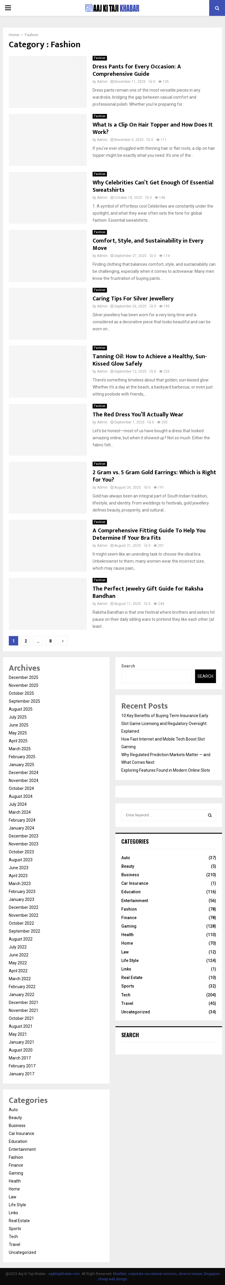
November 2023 (23, 844)
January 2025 (21, 764)
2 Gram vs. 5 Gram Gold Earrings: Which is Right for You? (154, 476)
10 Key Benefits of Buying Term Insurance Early (164, 715)
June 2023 (18, 867)
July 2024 (18, 804)
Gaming (16, 1173)
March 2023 (20, 883)
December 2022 (23, 907)
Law (12, 1197)
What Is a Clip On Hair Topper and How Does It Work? (153, 128)
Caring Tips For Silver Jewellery (133, 299)
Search (128, 666)
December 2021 (23, 1002)
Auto (13, 1109)
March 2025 (20, 748)
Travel (14, 1244)
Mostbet (119, 1274)
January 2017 (21, 1074)
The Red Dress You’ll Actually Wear (138, 415)
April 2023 (18, 875)
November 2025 (23, 685)
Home (14, 1189)
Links (13, 1212)
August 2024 (21, 796)
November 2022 (23, 915)
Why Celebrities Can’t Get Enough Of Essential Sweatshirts (153, 186)
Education (18, 1141)
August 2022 (21, 939)
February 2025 (22, 756)
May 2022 (18, 963)
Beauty (15, 1117)
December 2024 (23, 772)
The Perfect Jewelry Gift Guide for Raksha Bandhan (148, 592)
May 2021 (18, 1034)
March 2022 (20, 978)
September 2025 (24, 701)
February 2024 (22, 820)
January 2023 (21, 899)
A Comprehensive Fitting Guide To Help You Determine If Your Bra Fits (149, 534)
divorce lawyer (190, 1274)
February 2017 (22, 1066)
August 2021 (21, 1026)
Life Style (17, 1204)
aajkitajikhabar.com (64, 1274)
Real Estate (19, 1220)
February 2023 (22, 891)
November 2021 (23, 1010)
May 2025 (18, 733)
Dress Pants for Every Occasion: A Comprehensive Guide (137, 70)
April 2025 (18, 741)
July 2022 (18, 947)
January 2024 (21, 828)
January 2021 (21, 1042)
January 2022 (21, 994)
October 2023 (21, 852)
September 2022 (24, 931)
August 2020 (21, 1050)
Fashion (99, 58)
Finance (16, 1165)
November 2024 (23, 780)
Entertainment (22, 1149)
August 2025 (21, 709)
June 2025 (18, 725)
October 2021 (21, 1018)
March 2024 (20, 812)
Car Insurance (21, 1133)
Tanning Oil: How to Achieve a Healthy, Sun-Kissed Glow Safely (150, 360)
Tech (13, 1236)
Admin (102, 82)
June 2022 (18, 955)
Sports (15, 1228)
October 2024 (21, 788)
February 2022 (22, 986)
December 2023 (23, 836)
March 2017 (20, 1058)
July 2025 (18, 717)
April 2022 (18, 970)
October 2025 (21, 693)
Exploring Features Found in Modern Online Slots (165, 770)
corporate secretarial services (152, 1274)
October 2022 (21, 923)
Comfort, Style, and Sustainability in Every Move (148, 244)
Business (17, 1125)
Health (15, 1181)
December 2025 (23, 677)
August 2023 (21, 859)
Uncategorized (22, 1252)
